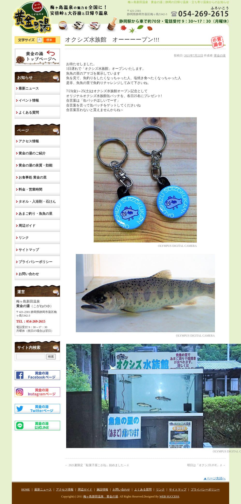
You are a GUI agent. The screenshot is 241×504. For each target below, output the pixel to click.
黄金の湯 (220, 55)
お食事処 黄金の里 (33, 177)
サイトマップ (29, 250)
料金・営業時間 (30, 189)
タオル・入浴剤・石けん (37, 201)
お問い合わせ (29, 274)
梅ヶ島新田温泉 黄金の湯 (100, 496)
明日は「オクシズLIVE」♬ (206, 465)
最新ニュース (29, 88)
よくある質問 (29, 112)
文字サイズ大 (40, 40)
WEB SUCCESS (169, 496)
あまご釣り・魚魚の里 (35, 213)
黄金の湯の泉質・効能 (35, 165)
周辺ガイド (27, 226)
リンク (24, 238)
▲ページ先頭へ (215, 478)
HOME (37, 57)
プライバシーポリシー (35, 262)
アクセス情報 (29, 141)
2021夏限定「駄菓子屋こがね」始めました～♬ (97, 465)
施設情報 (102, 489)
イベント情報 (29, 100)
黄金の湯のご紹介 (32, 153)
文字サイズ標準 (49, 40)
